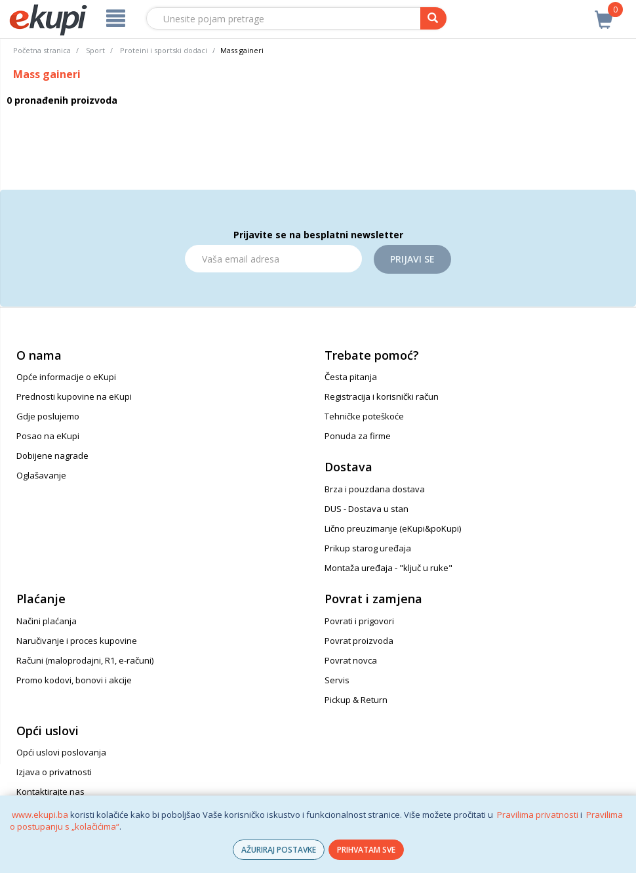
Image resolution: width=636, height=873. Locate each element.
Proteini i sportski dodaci (163, 50)
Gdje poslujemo (47, 416)
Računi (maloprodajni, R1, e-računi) (84, 660)
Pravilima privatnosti (537, 814)
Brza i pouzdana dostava (375, 489)
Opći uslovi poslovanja (61, 752)
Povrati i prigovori (359, 621)
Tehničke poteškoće (364, 416)
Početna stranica (42, 50)
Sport (95, 50)
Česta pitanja (351, 377)
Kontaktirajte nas (50, 792)
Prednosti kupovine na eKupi (74, 396)
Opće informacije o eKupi (66, 377)
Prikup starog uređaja (368, 548)
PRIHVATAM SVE (366, 849)
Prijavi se (412, 259)
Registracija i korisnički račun (382, 396)
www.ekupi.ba (40, 814)
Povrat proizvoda (359, 641)
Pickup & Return (356, 700)
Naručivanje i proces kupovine (76, 641)
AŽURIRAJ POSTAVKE (278, 849)
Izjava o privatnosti (54, 772)
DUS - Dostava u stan (366, 509)
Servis (337, 680)
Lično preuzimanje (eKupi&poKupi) (393, 528)
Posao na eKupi (47, 436)
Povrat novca (351, 660)
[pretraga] (433, 18)
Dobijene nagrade (52, 455)
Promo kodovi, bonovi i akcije (74, 680)
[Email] (273, 258)
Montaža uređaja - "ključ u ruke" (388, 568)
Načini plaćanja (46, 621)
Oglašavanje (41, 475)
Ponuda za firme (358, 436)
